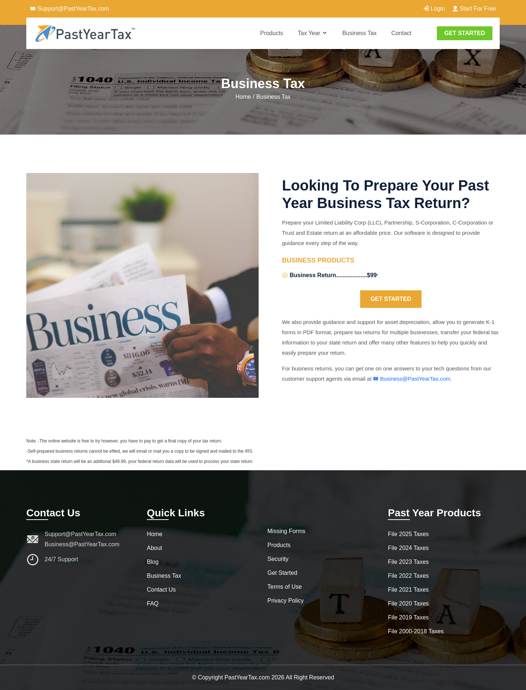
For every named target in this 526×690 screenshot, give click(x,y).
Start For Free (474, 8)
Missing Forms (286, 531)
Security (278, 559)
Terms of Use (284, 587)
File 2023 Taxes (408, 562)
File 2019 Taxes (408, 617)
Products (271, 33)
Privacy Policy (285, 600)
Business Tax (359, 33)
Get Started (390, 299)
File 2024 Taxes (408, 548)
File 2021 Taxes (408, 590)
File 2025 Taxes (408, 534)
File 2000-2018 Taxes (416, 631)
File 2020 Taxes (408, 603)
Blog (153, 562)
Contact (401, 33)
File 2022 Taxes (408, 576)
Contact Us (161, 590)
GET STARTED (464, 33)
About (154, 548)
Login (434, 8)
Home (243, 97)
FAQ (153, 603)
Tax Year (313, 33)
